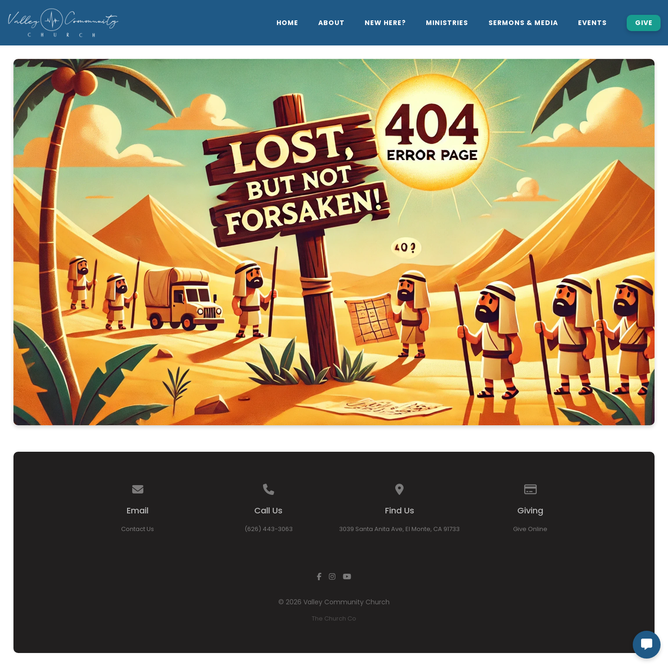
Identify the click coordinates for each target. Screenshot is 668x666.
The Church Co (334, 618)
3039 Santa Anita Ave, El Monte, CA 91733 (399, 529)
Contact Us (137, 529)
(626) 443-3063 (268, 529)
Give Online (530, 529)
